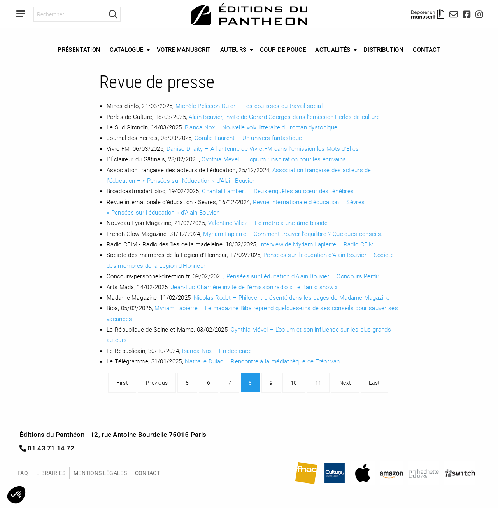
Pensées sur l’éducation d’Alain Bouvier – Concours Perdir (302, 276)
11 (318, 382)
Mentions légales (100, 473)
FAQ (23, 473)
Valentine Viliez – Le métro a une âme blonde (268, 223)
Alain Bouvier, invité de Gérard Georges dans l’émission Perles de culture (284, 116)
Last (374, 382)
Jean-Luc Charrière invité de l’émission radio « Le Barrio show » (254, 287)
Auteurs (233, 49)
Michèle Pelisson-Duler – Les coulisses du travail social (249, 106)
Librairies (50, 473)
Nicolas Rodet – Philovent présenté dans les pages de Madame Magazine (292, 297)
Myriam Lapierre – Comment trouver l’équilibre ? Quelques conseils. (292, 233)
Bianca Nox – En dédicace (217, 350)
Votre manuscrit (184, 49)
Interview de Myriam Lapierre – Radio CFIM (316, 244)
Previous (157, 382)
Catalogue (126, 49)
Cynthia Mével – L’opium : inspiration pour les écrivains (274, 159)
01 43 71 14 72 (47, 447)
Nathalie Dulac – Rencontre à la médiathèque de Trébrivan (262, 361)
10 (294, 382)
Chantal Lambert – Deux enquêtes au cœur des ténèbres (278, 191)
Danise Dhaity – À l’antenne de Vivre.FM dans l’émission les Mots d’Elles (263, 148)
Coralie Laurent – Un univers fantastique (248, 137)
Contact (426, 49)
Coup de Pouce (283, 49)
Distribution (383, 49)
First (122, 382)
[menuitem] (79, 50)
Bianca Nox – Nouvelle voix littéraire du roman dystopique (261, 127)
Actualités (332, 49)
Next (345, 382)
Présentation (79, 49)
